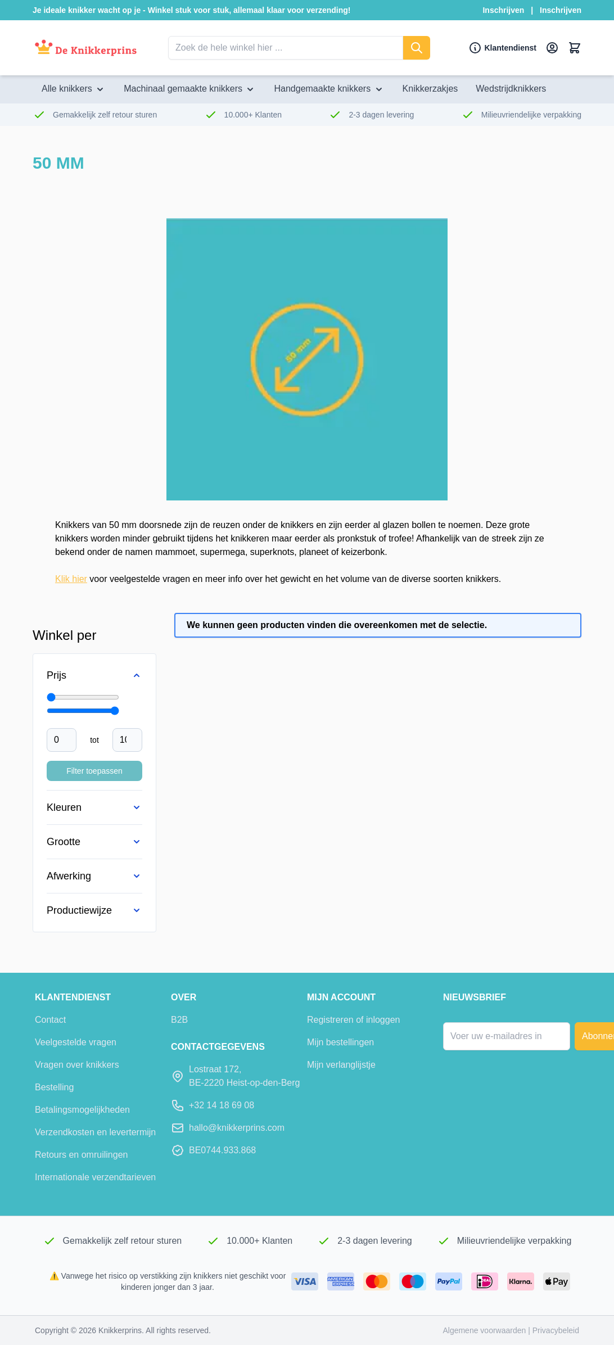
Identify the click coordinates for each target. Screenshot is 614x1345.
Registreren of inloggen (353, 1019)
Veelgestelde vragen (75, 1042)
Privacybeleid (555, 1330)
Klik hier (71, 579)
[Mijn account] (552, 48)
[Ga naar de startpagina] (86, 48)
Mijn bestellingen (340, 1042)
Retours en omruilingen (81, 1154)
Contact (50, 1019)
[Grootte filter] (94, 841)
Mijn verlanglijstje (341, 1064)
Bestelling (54, 1087)
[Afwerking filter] (94, 876)
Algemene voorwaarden (485, 1330)
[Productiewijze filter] (94, 910)
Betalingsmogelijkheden (82, 1109)
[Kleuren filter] (94, 807)
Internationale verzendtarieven (95, 1177)
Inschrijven (503, 10)
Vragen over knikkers (77, 1064)
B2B (179, 1019)
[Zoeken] (416, 48)
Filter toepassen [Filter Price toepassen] (94, 770)
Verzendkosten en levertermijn (95, 1132)
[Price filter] (94, 675)
